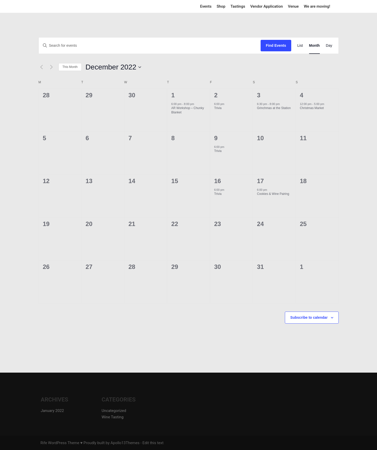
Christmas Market (312, 108)
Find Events (276, 45)
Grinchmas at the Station (274, 108)
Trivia (218, 108)
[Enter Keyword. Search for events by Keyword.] (96, 46)
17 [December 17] (260, 180)
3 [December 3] (258, 95)
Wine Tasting (113, 417)
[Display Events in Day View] (329, 46)
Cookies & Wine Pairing (273, 194)
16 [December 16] (217, 180)
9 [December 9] (215, 138)
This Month (70, 67)
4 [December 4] (301, 95)
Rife (44, 443)
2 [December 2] (215, 95)
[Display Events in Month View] (314, 46)
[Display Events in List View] (300, 46)
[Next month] (51, 67)
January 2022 (52, 410)
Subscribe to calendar (308, 317)
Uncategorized (114, 410)
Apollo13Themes (125, 443)
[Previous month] (42, 67)
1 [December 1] (173, 95)
